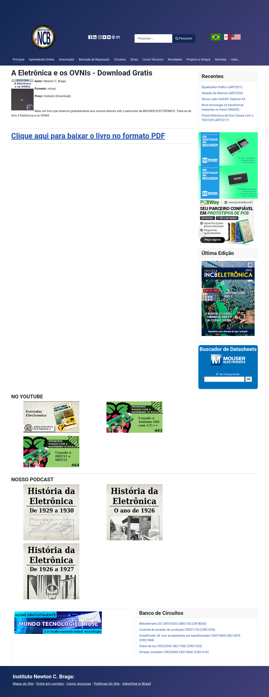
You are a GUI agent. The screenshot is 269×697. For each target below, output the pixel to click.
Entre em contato (50, 683)
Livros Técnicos (153, 59)
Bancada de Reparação (94, 59)
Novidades (175, 59)
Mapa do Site (23, 683)
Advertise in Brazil (136, 683)
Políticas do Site (107, 683)
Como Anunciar (79, 683)
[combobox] (153, 38)
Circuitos (120, 59)
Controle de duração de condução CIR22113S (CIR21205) (177, 629)
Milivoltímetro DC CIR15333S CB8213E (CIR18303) (172, 623)
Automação (66, 59)
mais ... (236, 59)
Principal (18, 59)
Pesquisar (183, 38)
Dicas (134, 59)
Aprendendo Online (41, 59)
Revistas (220, 59)
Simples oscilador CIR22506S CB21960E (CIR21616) (174, 652)
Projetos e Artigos (198, 59)
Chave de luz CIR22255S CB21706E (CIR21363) (170, 646)
